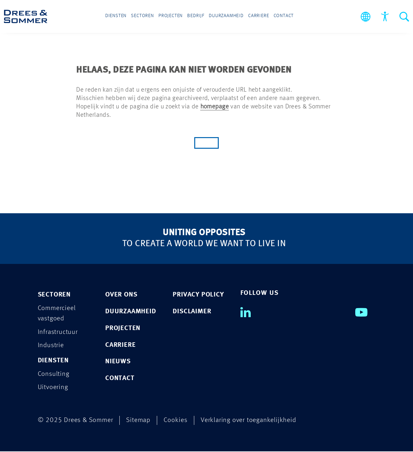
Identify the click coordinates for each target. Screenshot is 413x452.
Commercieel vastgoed (57, 313)
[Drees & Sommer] (25, 16)
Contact (274, 17)
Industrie (51, 345)
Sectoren (148, 17)
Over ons (121, 294)
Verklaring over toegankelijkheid (248, 420)
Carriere (252, 17)
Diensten (125, 17)
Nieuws (118, 361)
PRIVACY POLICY (198, 294)
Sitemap (138, 420)
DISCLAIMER (192, 311)
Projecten (174, 17)
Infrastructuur (58, 332)
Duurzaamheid (223, 17)
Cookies (175, 420)
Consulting (53, 374)
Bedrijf (196, 17)
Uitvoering (53, 388)
